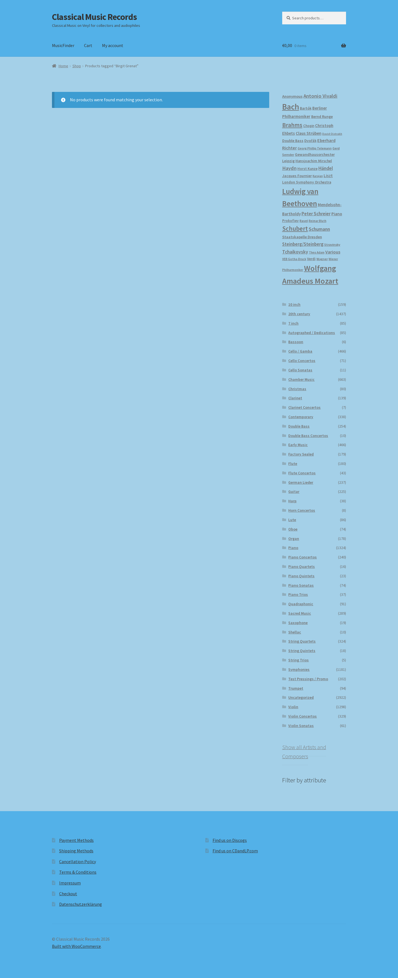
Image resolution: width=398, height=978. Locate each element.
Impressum (70, 883)
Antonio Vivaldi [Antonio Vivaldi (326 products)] (320, 96)
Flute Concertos (302, 472)
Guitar (293, 491)
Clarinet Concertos (304, 407)
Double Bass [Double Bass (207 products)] (292, 140)
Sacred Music (299, 613)
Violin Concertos (302, 716)
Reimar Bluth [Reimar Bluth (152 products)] (317, 221)
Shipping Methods (76, 850)
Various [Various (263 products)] (332, 252)
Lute (292, 519)
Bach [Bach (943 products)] (290, 107)
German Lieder (300, 482)
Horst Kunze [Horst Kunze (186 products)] (307, 168)
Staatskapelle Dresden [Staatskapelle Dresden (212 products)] (302, 236)
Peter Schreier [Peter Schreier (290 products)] (316, 214)
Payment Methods (76, 840)
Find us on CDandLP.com (235, 850)
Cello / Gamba (300, 351)
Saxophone (298, 622)
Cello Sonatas (300, 370)
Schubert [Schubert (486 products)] (295, 228)
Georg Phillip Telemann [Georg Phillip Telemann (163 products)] (315, 148)
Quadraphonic (300, 603)
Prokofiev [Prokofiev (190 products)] (290, 220)
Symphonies (299, 669)
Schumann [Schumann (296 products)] (319, 229)
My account (112, 45)
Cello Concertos (301, 360)
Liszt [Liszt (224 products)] (328, 175)
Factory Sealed (301, 454)
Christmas (297, 388)
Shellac (294, 632)
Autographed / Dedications (311, 332)
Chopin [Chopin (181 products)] (308, 125)
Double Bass (299, 426)
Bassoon (295, 341)
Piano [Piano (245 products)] (336, 213)
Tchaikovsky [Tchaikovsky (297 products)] (295, 252)
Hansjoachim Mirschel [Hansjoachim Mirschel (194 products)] (313, 161)
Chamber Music (301, 379)
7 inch (293, 323)
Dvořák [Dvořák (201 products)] (310, 140)
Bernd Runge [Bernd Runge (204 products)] (322, 116)
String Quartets (302, 641)
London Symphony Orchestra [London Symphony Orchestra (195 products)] (306, 182)
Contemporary (300, 416)
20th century (299, 313)
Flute (292, 463)
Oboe (292, 529)
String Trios (298, 660)
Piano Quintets (301, 575)
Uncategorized (301, 697)
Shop (76, 65)
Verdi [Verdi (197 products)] (311, 259)
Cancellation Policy (77, 861)
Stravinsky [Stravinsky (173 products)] (332, 244)
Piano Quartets (301, 566)
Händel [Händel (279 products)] (325, 168)
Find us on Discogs (230, 840)
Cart (88, 45)
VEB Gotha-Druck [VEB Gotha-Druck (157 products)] (294, 259)
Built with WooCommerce (76, 946)
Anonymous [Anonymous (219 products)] (292, 96)
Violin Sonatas (301, 725)
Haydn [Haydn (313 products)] (289, 168)
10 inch (294, 304)
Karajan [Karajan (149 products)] (318, 176)
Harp (292, 500)
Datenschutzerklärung (80, 904)
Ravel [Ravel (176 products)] (304, 221)
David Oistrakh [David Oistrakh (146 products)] (332, 134)
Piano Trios (298, 594)
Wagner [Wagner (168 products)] (322, 259)
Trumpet (295, 688)
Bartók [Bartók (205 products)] (305, 108)
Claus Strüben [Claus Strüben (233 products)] (308, 133)
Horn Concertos (301, 510)
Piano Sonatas (301, 585)
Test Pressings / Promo (308, 678)
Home (63, 65)
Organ (293, 538)
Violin (293, 706)
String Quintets (301, 650)
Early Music (298, 444)
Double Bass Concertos (308, 435)
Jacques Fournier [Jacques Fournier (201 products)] (297, 175)
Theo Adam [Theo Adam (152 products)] (316, 252)
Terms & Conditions (77, 872)
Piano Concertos (302, 557)
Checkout (68, 893)
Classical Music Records (94, 16)
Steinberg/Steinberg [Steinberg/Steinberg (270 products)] (302, 244)
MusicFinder (63, 45)
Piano (293, 547)
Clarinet (295, 397)
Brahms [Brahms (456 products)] (292, 125)
